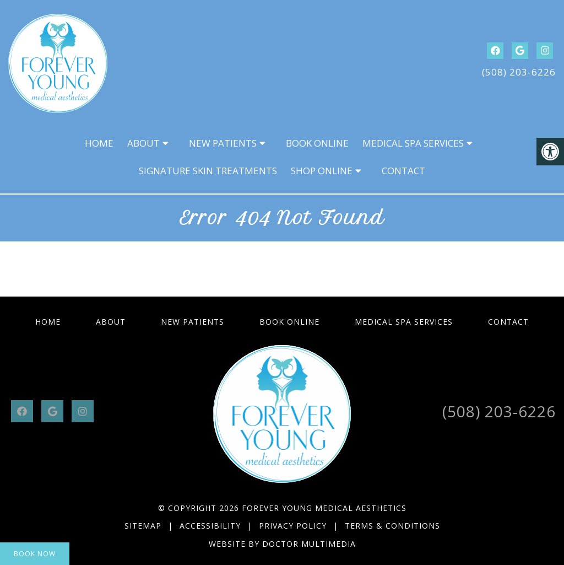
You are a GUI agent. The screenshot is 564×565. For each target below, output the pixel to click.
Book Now (35, 553)
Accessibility (210, 525)
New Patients (223, 143)
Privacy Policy (294, 525)
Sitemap (142, 525)
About (143, 143)
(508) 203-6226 (519, 72)
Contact (403, 170)
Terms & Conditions (392, 525)
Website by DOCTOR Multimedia (282, 544)
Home (99, 143)
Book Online (317, 143)
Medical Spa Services (413, 143)
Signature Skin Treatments (208, 170)
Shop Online (321, 170)
